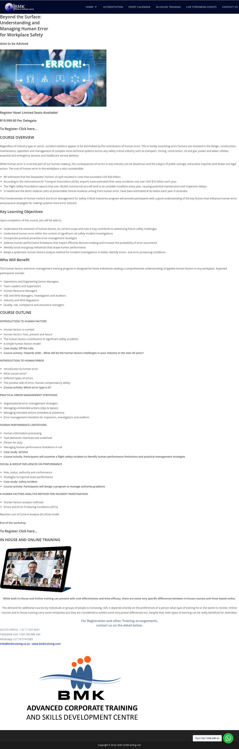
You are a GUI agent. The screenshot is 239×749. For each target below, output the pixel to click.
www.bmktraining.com (46, 643)
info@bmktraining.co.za (15, 643)
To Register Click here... (18, 129)
